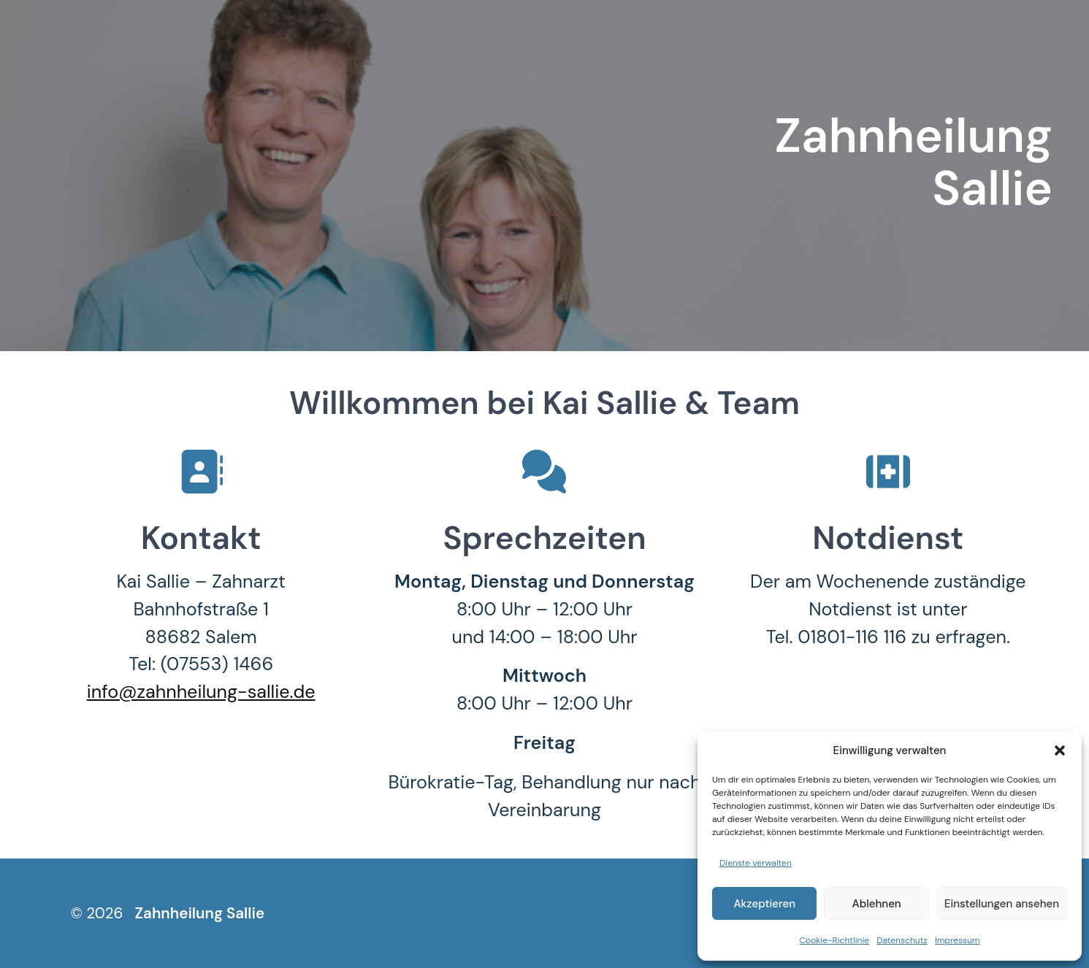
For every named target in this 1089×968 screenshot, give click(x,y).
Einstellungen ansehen (1001, 903)
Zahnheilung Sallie (199, 913)
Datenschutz (902, 940)
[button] (1059, 750)
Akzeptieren (764, 903)
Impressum (957, 940)
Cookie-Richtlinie (834, 940)
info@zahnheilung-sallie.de (201, 692)
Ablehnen (876, 903)
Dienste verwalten (755, 863)
